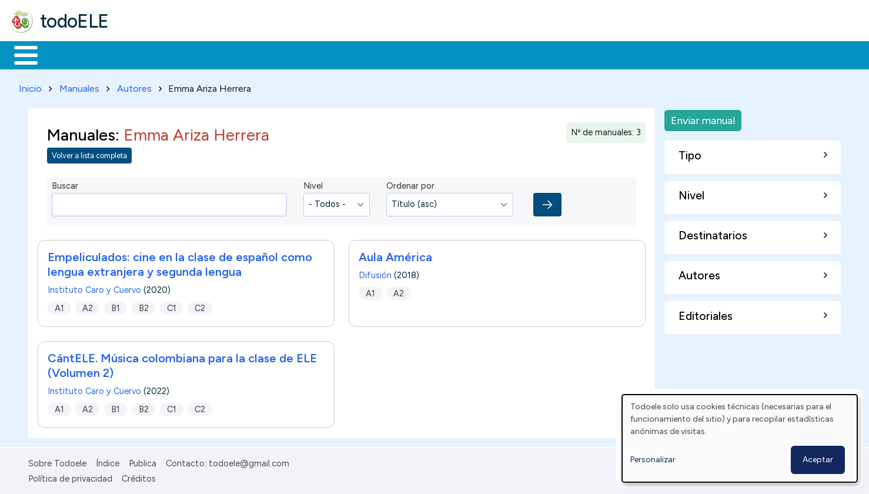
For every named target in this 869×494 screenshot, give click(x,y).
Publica (142, 461)
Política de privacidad (70, 476)
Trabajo (212, 54)
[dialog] (739, 438)
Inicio (19, 54)
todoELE (74, 21)
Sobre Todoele (57, 461)
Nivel (313, 184)
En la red (278, 54)
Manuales (79, 86)
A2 (87, 306)
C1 (171, 306)
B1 (115, 306)
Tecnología (351, 54)
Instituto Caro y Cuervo (94, 287)
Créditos (139, 476)
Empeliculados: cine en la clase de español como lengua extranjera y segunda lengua (180, 262)
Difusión (375, 273)
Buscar (483, 54)
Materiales (65, 54)
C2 (200, 306)
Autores (134, 86)
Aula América (395, 255)
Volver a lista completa (89, 153)
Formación (141, 54)
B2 (144, 306)
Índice (107, 461)
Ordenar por (410, 184)
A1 (59, 306)
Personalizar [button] (653, 460)
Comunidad (430, 54)
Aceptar (818, 460)
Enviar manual (703, 118)
